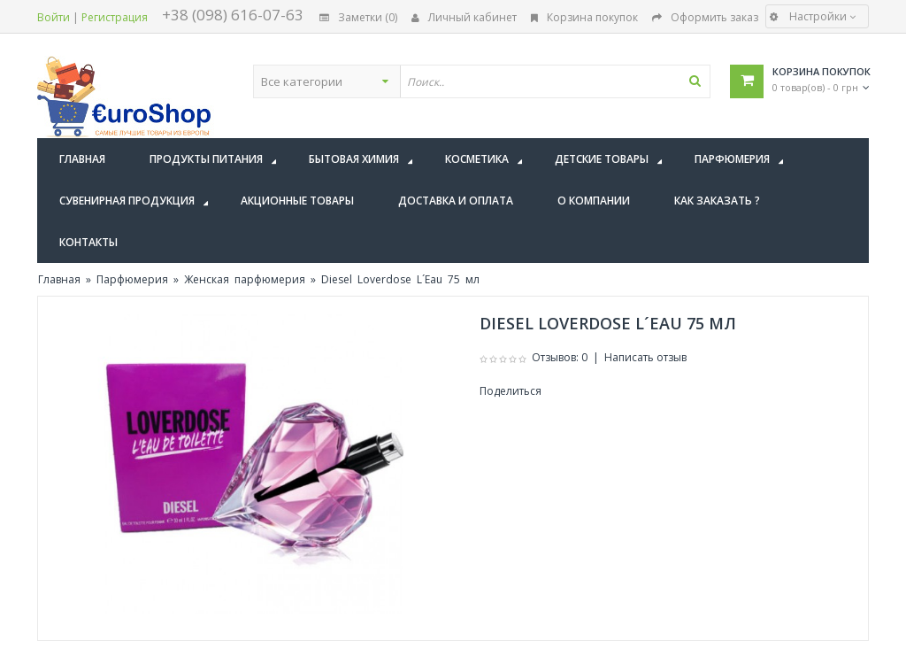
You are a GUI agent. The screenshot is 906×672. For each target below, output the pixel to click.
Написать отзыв (645, 357)
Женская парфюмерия (244, 279)
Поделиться (510, 390)
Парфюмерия (132, 279)
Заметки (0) (358, 17)
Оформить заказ (705, 17)
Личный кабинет (464, 17)
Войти (53, 17)
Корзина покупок (584, 17)
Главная (59, 279)
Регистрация (114, 17)
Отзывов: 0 (559, 357)
